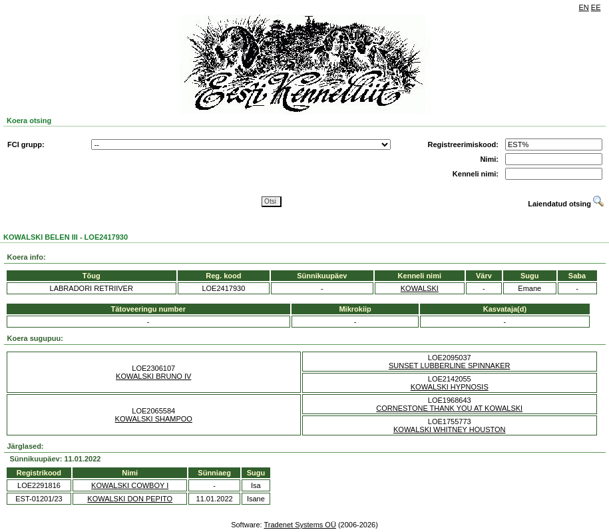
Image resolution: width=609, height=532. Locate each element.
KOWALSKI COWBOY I (129, 485)
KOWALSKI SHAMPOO (153, 419)
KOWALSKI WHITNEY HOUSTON (449, 429)
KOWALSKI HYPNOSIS (450, 387)
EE (596, 7)
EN (584, 7)
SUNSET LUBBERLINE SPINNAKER (449, 366)
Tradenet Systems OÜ (299, 525)
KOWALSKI (420, 288)
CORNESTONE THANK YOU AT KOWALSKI (449, 408)
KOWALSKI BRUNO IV (153, 376)
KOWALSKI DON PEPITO (129, 499)
